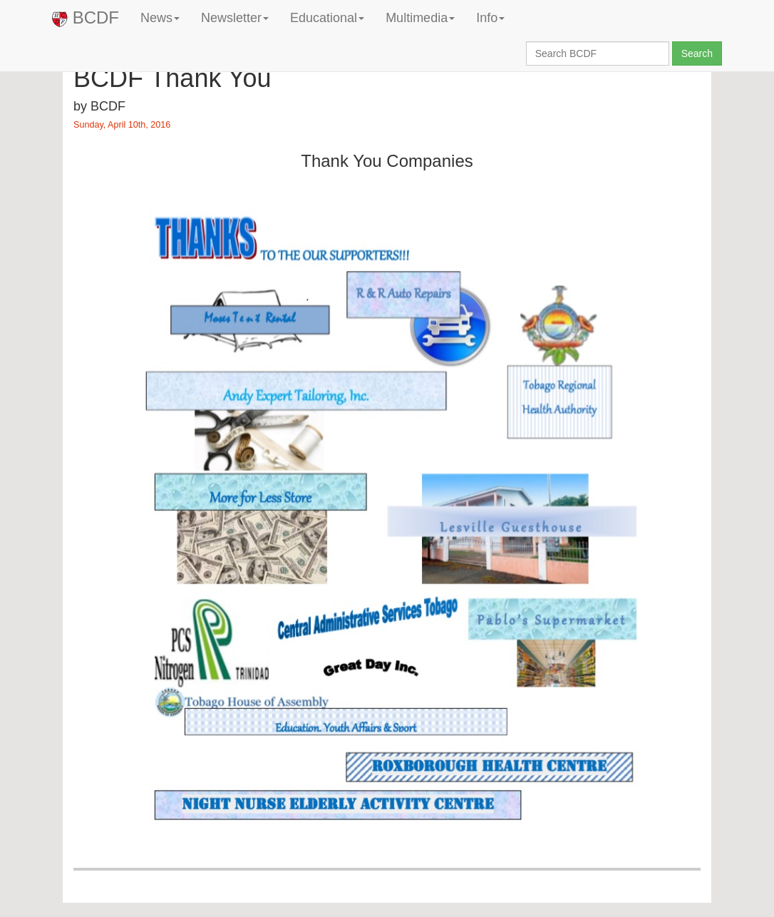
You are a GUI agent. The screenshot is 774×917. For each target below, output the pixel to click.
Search (697, 53)
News (160, 18)
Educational (327, 18)
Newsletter (235, 18)
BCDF (85, 17)
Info (490, 18)
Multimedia (420, 18)
